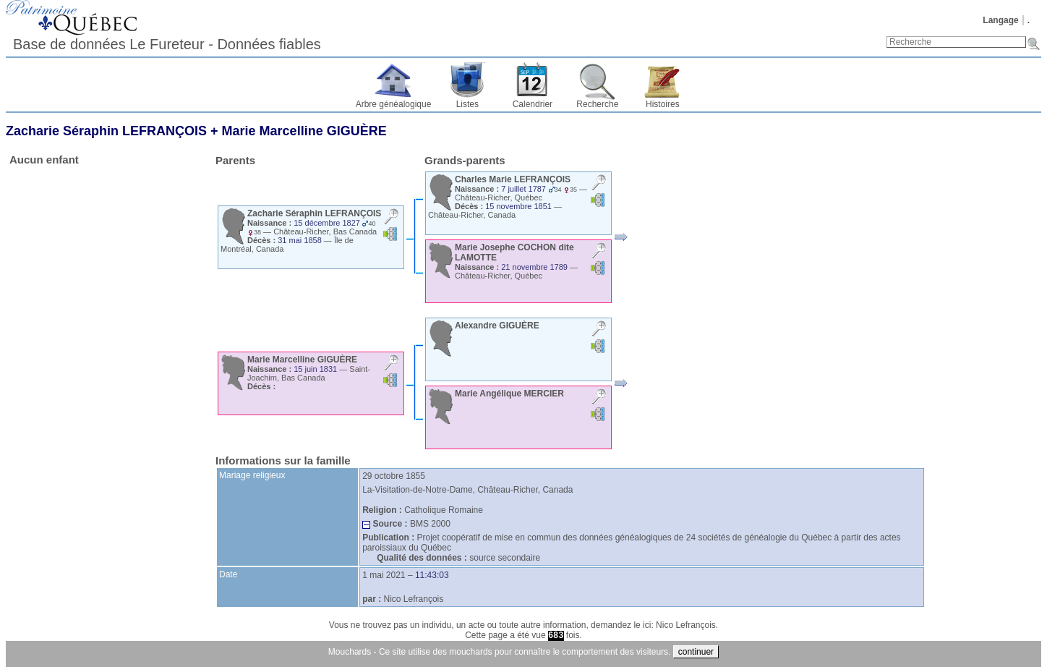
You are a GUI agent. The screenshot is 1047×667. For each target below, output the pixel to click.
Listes (467, 104)
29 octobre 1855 (393, 476)
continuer (696, 652)
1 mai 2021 (383, 575)
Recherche (597, 104)
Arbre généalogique (394, 104)
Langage (1000, 20)
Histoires (663, 104)
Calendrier (532, 104)
